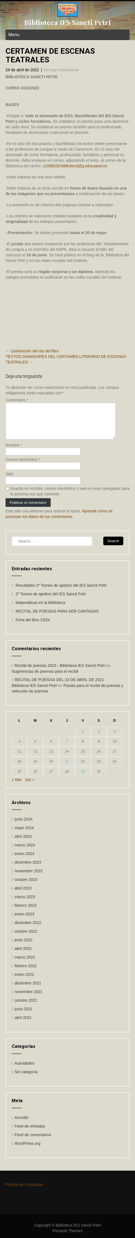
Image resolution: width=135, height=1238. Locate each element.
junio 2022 (23, 946)
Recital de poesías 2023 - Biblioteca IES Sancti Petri (59, 672)
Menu (13, 34)
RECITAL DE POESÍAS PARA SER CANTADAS (57, 618)
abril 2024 (23, 843)
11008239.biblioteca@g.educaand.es (75, 166)
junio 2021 (23, 1015)
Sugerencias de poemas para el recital (45, 678)
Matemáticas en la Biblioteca (40, 609)
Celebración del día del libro (32, 351)
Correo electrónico (23, 466)
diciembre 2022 (27, 929)
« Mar (17, 786)
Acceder (21, 1124)
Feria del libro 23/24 (33, 626)
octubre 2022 (25, 938)
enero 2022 (24, 981)
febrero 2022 (25, 972)
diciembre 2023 (27, 869)
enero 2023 (24, 920)
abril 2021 (23, 1024)
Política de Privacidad (24, 1191)
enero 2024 (24, 860)
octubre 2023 (25, 886)
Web (10, 480)
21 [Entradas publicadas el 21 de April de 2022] (67, 768)
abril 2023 (23, 895)
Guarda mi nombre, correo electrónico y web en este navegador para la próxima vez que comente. (69, 498)
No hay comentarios (61, 70)
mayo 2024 (24, 834)
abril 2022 (23, 955)
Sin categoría (26, 1078)
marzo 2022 (24, 964)
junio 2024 (23, 826)
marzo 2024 (24, 851)
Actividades (24, 1070)
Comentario (17, 400)
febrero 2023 (25, 912)
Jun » (29, 786)
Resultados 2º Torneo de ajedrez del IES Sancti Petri (61, 592)
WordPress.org (27, 1150)
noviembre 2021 (28, 998)
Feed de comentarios (32, 1141)
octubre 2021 (25, 1007)
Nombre (14, 451)
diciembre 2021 (27, 990)
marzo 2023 (24, 903)
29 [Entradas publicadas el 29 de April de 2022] (83, 778)
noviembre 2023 (28, 877)
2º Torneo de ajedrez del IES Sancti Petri (51, 600)
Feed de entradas (29, 1133)
